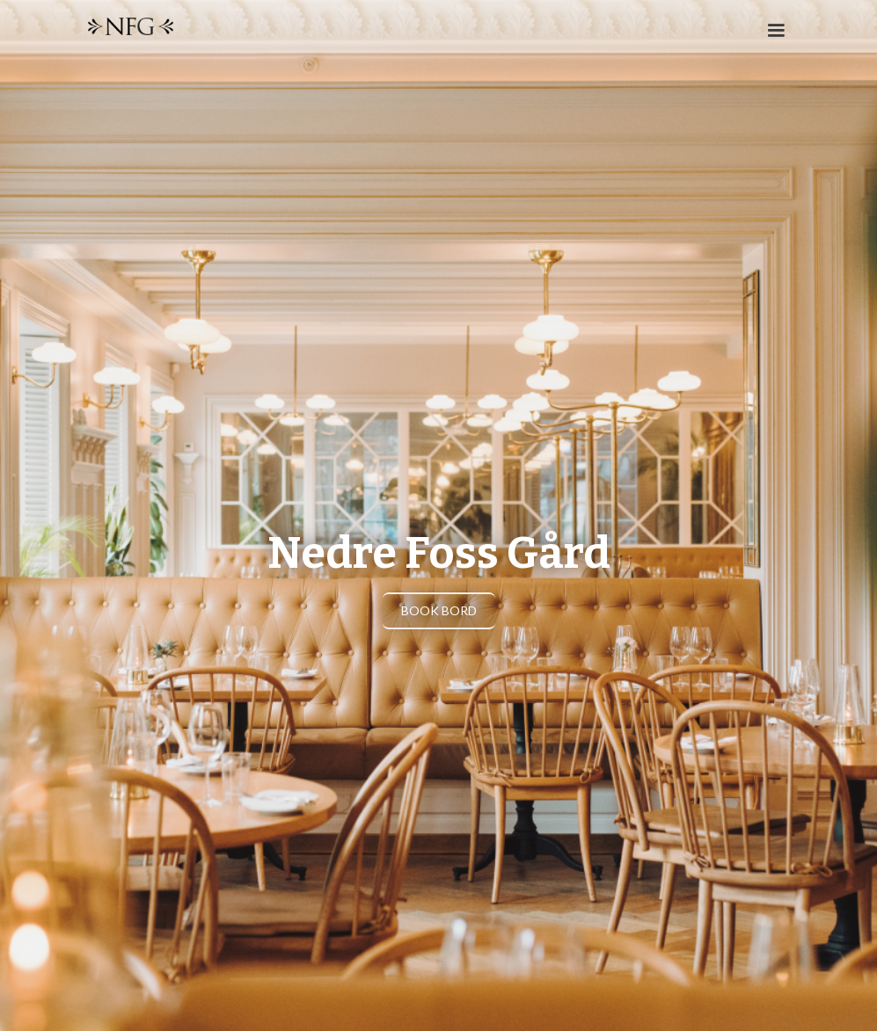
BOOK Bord (439, 610)
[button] (768, 34)
